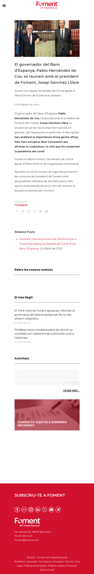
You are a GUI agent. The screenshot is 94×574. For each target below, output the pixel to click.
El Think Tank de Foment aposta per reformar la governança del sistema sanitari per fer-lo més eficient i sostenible (44, 314)
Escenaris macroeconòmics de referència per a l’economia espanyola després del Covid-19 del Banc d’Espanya (48, 244)
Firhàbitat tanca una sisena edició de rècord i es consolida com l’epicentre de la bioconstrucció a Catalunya (44, 333)
